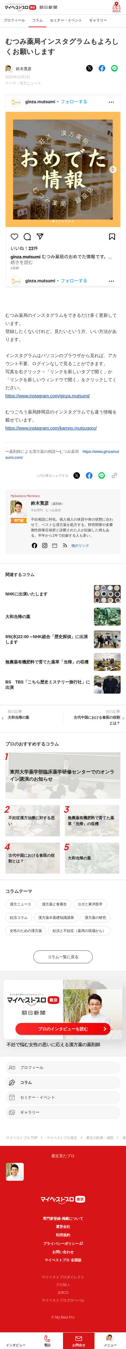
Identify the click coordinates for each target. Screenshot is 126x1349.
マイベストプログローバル (63, 1300)
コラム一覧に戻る (63, 957)
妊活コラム (19, 918)
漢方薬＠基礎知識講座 (56, 918)
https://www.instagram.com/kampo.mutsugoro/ (51, 427)
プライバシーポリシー (61, 1244)
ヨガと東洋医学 (90, 904)
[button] (80, 545)
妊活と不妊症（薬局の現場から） (79, 931)
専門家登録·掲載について (63, 1219)
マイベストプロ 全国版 (63, 1260)
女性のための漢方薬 (26, 931)
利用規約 (63, 1235)
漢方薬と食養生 (54, 904)
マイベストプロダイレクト (63, 1277)
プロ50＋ (63, 1285)
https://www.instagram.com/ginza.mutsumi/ (47, 395)
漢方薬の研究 (95, 918)
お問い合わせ (63, 1252)
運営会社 (63, 1227)
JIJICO (63, 1293)
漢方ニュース (30, 83)
